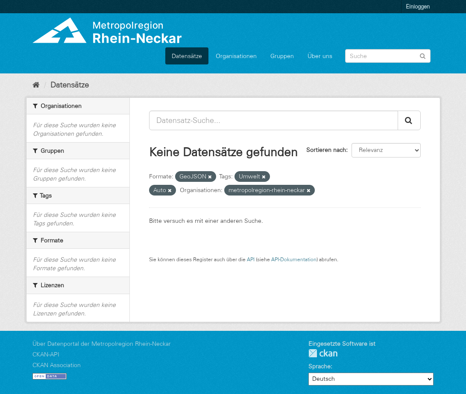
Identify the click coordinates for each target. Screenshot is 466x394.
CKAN (322, 353)
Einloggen (418, 6)
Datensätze (187, 56)
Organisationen (236, 56)
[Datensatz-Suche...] (273, 120)
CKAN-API (45, 354)
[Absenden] (422, 55)
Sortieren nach (326, 150)
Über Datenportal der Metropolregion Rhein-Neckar (101, 343)
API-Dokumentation (294, 259)
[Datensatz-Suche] (388, 56)
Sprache (319, 366)
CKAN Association (56, 365)
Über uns (320, 56)
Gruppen (282, 56)
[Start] (36, 85)
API (251, 259)
